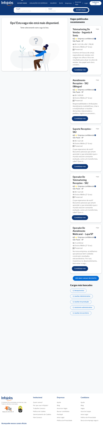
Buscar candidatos (63, 411)
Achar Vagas (22, 3)
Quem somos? (38, 402)
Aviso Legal (60, 417)
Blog (61, 3)
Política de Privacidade (64, 420)
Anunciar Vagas (62, 408)
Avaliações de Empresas (38, 3)
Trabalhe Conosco (39, 408)
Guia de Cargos (86, 411)
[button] (80, 10)
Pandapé (60, 414)
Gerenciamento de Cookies (42, 414)
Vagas (83, 408)
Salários (53, 3)
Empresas (68, 3)
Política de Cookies (39, 411)
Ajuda (59, 402)
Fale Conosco (37, 417)
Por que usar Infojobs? (40, 405)
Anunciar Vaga (78, 3)
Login (86, 3)
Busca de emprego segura (89, 420)
